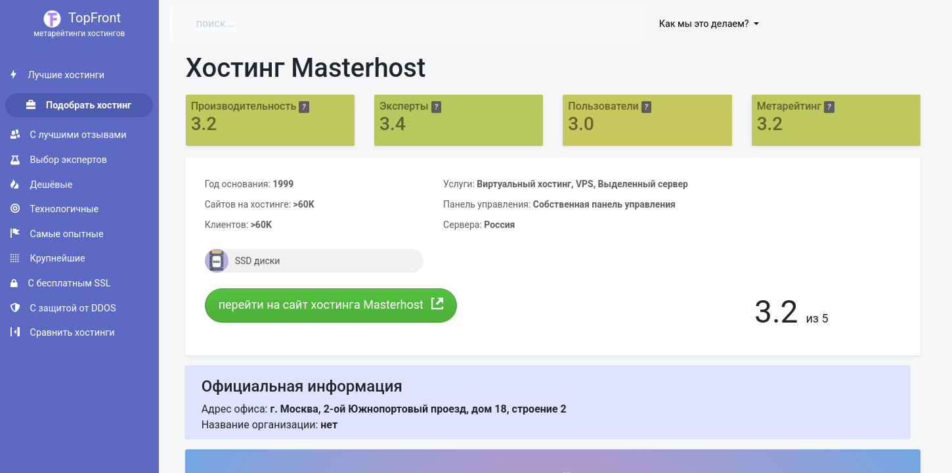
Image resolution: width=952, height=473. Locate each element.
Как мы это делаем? (705, 24)
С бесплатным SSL (60, 283)
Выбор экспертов (59, 160)
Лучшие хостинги (57, 75)
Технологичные (54, 209)
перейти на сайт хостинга (331, 304)
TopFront (79, 24)
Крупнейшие (48, 258)
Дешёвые (41, 185)
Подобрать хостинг (78, 105)
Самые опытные (57, 234)
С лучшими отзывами (68, 135)
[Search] (303, 23)
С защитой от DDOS (63, 308)
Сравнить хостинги (63, 332)
